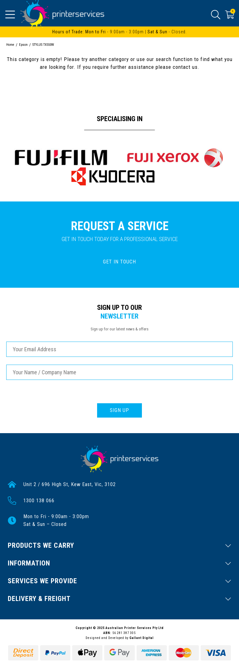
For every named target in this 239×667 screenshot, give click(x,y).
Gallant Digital (141, 638)
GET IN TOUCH (119, 262)
